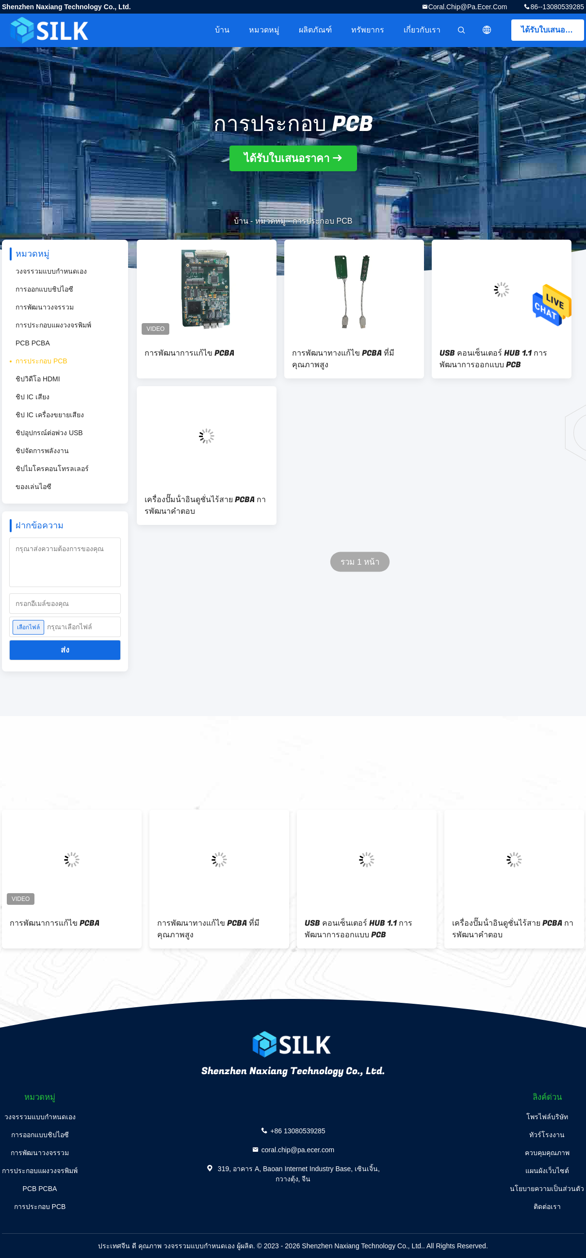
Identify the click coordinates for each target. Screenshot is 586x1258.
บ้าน (222, 30)
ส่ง (65, 650)
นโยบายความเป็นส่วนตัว (547, 1189)
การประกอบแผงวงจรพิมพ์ (53, 325)
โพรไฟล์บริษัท (547, 1117)
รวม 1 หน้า (360, 562)
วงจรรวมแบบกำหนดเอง (51, 271)
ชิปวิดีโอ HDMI (38, 379)
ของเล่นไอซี (33, 486)
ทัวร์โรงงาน (547, 1135)
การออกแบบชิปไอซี (44, 289)
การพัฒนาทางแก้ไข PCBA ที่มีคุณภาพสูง (343, 359)
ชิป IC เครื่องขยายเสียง (50, 415)
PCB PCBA (33, 343)
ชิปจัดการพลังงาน (42, 451)
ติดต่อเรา (547, 1206)
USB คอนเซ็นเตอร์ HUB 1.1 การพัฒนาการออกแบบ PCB (493, 359)
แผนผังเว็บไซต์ (547, 1171)
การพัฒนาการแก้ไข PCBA (189, 353)
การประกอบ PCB (41, 361)
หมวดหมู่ (264, 30)
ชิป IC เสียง (32, 397)
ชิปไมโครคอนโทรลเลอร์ (52, 469)
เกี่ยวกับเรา (422, 30)
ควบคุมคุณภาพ (547, 1153)
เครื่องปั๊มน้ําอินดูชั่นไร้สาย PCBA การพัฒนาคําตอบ (205, 505)
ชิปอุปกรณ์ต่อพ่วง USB (49, 433)
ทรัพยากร (367, 30)
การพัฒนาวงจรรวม (45, 307)
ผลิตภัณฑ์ (315, 30)
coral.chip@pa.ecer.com (467, 7)
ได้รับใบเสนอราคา (552, 30)
